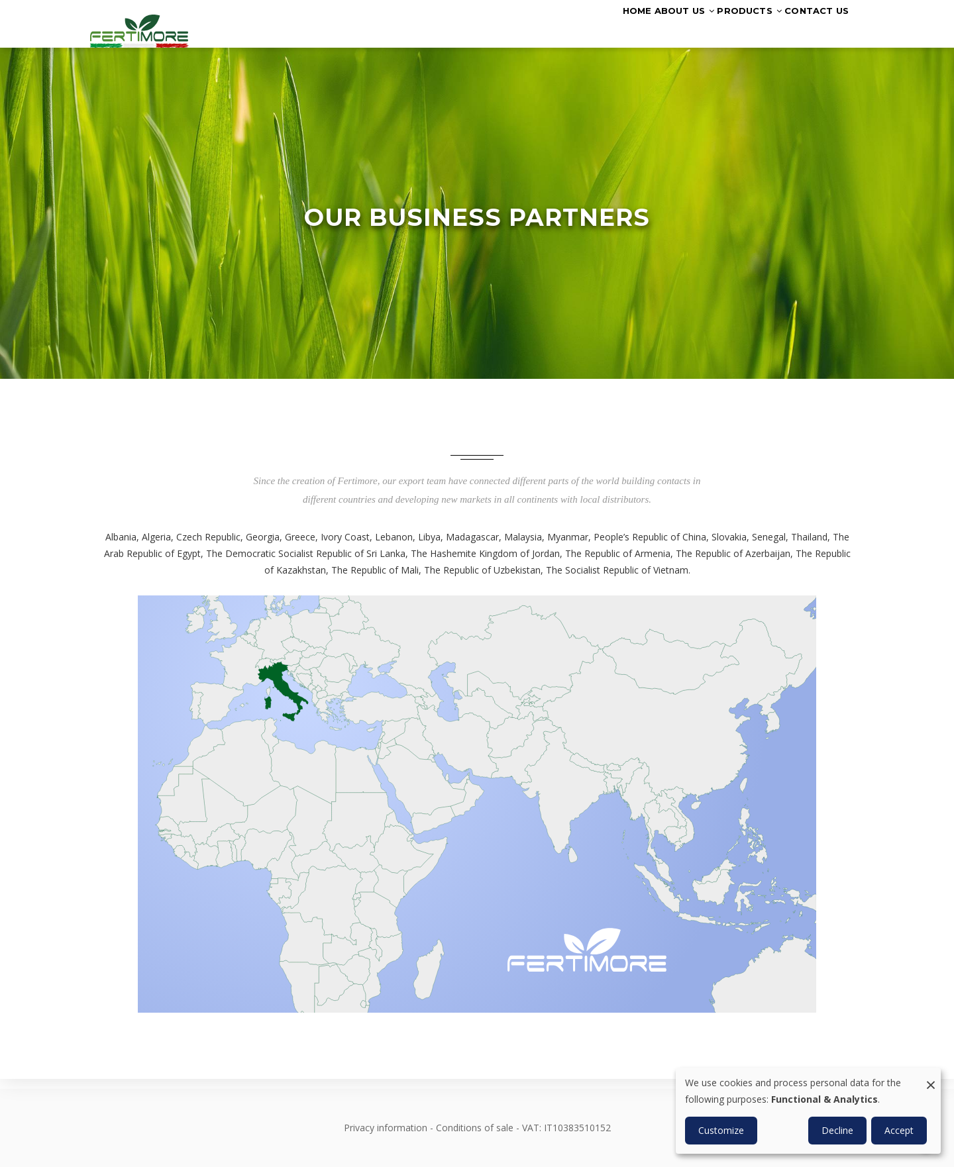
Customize (721, 1130)
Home (573, 28)
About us (637, 28)
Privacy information (385, 1127)
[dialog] (808, 1111)
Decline (837, 1130)
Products (721, 28)
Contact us (807, 28)
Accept (899, 1130)
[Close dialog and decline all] (931, 1076)
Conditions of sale (474, 1127)
